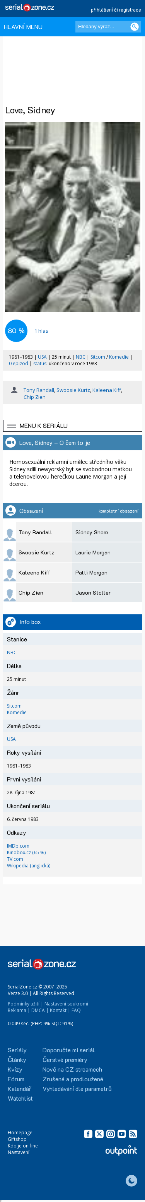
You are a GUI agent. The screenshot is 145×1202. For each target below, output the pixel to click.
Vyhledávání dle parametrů (77, 1088)
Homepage (20, 1132)
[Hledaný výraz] (108, 26)
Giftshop (17, 1139)
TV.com (15, 859)
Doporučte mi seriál (69, 1050)
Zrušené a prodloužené (73, 1079)
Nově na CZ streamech (72, 1069)
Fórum (16, 1079)
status (39, 363)
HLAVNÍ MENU (23, 26)
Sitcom (97, 357)
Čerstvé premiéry (65, 1059)
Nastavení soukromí (66, 1003)
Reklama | (19, 1010)
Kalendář (19, 1088)
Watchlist (20, 1098)
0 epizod (18, 363)
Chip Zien (35, 396)
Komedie (119, 357)
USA (42, 357)
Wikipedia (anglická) (28, 865)
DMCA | (40, 1010)
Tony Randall (39, 389)
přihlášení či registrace (116, 9)
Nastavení (18, 1152)
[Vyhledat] (134, 26)
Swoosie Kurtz (73, 389)
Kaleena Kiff (106, 389)
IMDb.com (18, 846)
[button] (72, 426)
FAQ (76, 1010)
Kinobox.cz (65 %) (26, 852)
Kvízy (15, 1069)
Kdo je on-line (23, 1145)
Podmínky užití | (25, 1003)
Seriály (17, 1050)
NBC (80, 357)
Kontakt (58, 1010)
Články (17, 1059)
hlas (41, 330)
